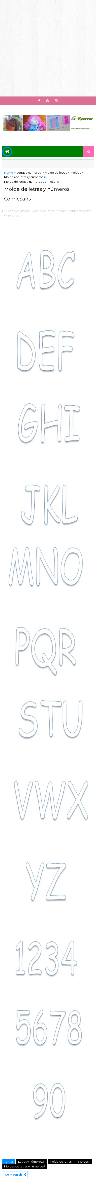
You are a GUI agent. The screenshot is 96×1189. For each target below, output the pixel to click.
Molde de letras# (61, 1161)
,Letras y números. (18, 211)
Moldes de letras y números (23, 177)
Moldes (75, 172)
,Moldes (60, 211)
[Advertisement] (48, 48)
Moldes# (84, 1161)
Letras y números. (29, 172)
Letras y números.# (31, 1161)
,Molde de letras (43, 211)
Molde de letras (56, 172)
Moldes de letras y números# (24, 1166)
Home (8, 172)
